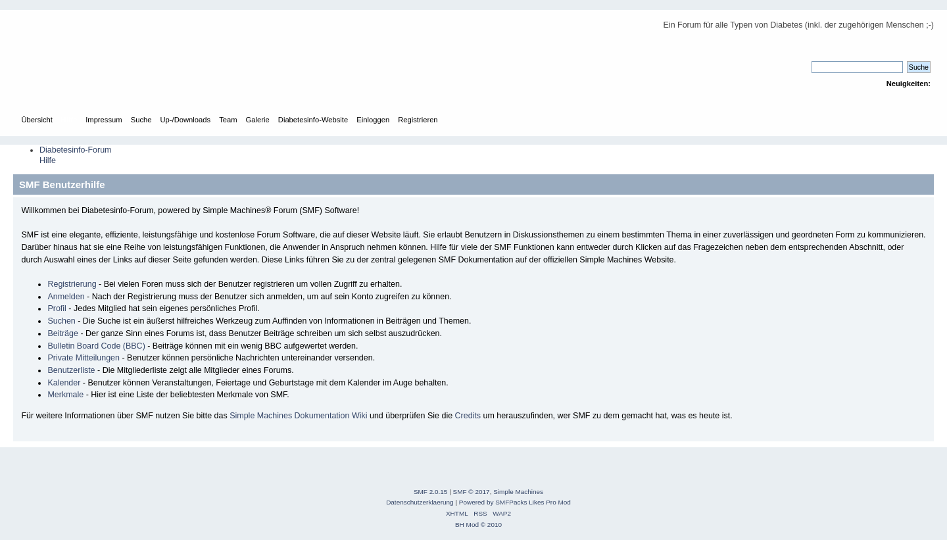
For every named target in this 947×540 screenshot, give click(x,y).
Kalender (63, 382)
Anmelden (65, 296)
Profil (56, 308)
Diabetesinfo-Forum (75, 150)
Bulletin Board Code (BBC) (96, 346)
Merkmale (65, 394)
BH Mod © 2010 (478, 524)
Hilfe (47, 160)
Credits (468, 415)
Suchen (61, 321)
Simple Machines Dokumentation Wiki (298, 415)
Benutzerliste (71, 370)
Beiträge (62, 333)
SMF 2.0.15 (431, 491)
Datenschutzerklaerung (420, 502)
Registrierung (71, 284)
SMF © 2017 (471, 491)
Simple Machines (518, 491)
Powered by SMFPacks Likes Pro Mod (515, 502)
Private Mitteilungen (83, 357)
